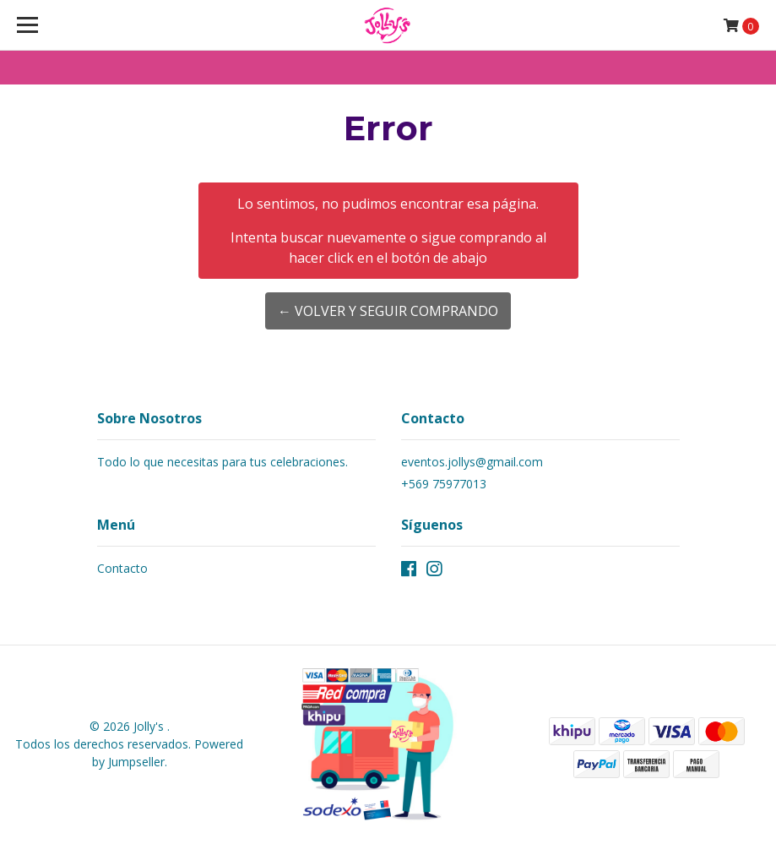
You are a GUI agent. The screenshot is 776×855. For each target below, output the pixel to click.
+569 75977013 (443, 484)
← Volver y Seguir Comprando (388, 311)
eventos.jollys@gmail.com (472, 462)
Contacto (122, 568)
